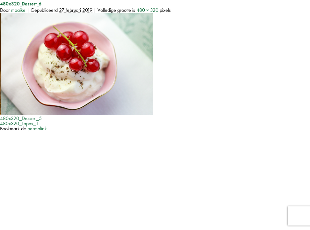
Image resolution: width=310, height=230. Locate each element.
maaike (18, 10)
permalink (37, 128)
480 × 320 (147, 10)
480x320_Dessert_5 (21, 118)
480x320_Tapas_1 (19, 123)
